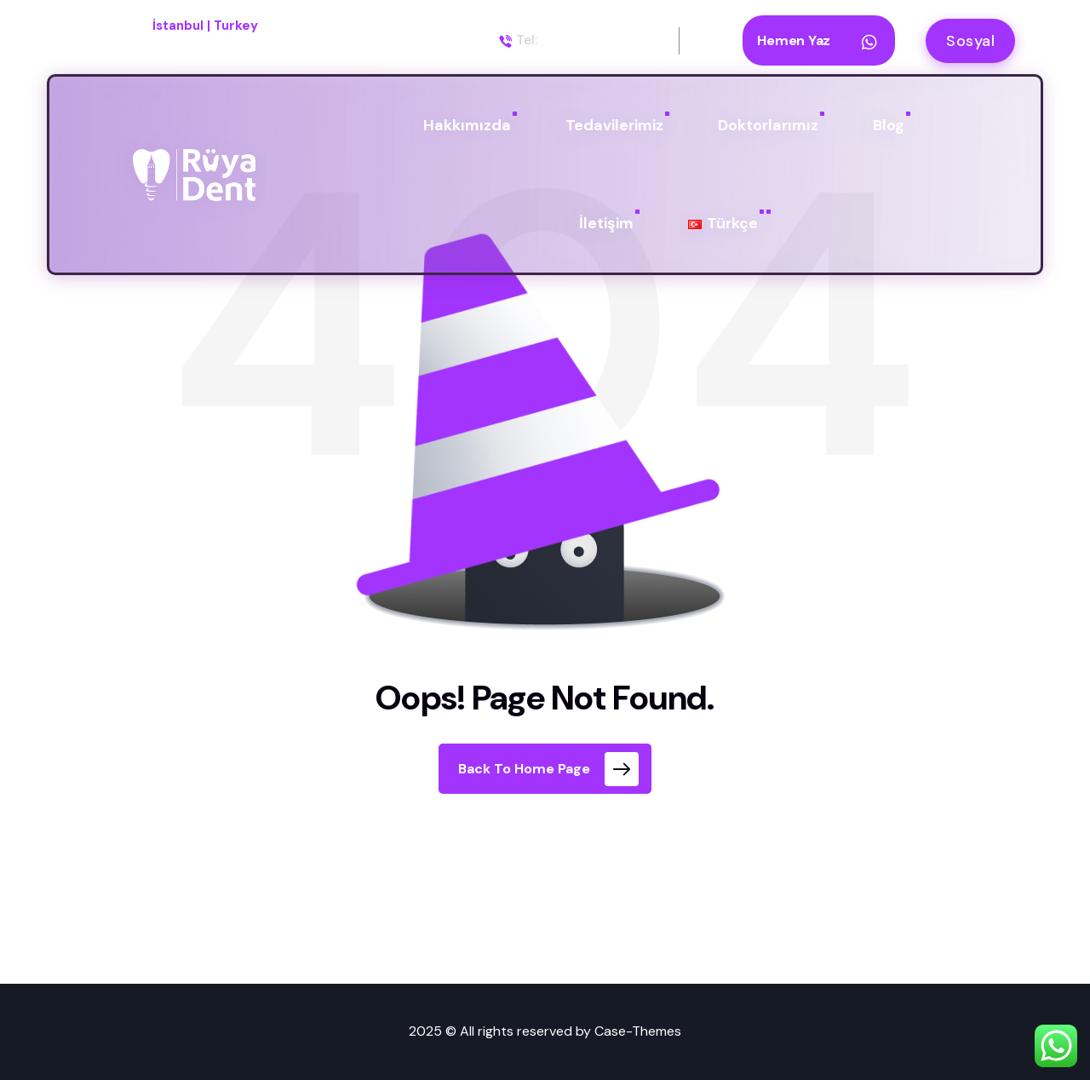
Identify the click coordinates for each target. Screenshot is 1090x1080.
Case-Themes (637, 1031)
